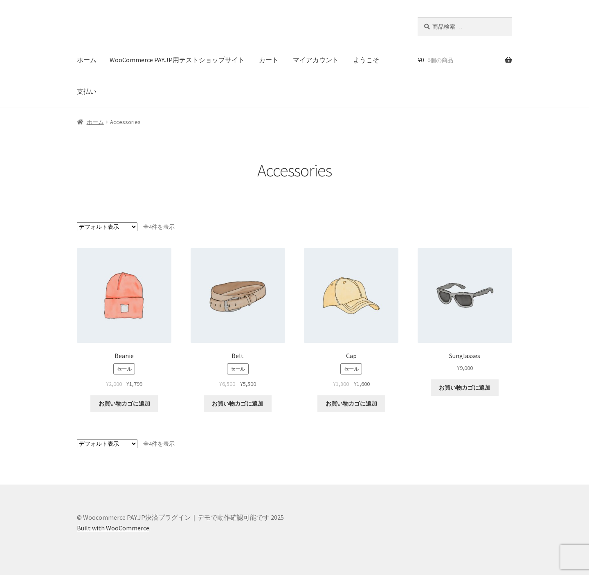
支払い (87, 91)
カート (269, 60)
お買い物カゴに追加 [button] (124, 403)
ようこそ (366, 60)
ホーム (87, 60)
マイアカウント (316, 60)
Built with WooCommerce (113, 528)
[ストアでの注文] (107, 226)
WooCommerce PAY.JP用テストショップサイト (177, 60)
